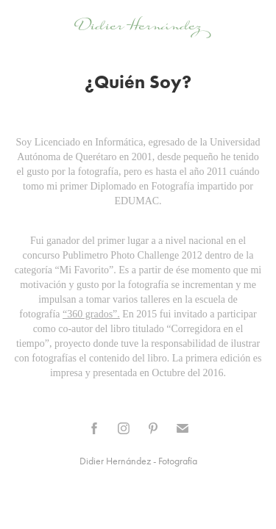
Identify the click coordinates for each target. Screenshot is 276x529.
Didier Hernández (138, 25)
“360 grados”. (91, 314)
